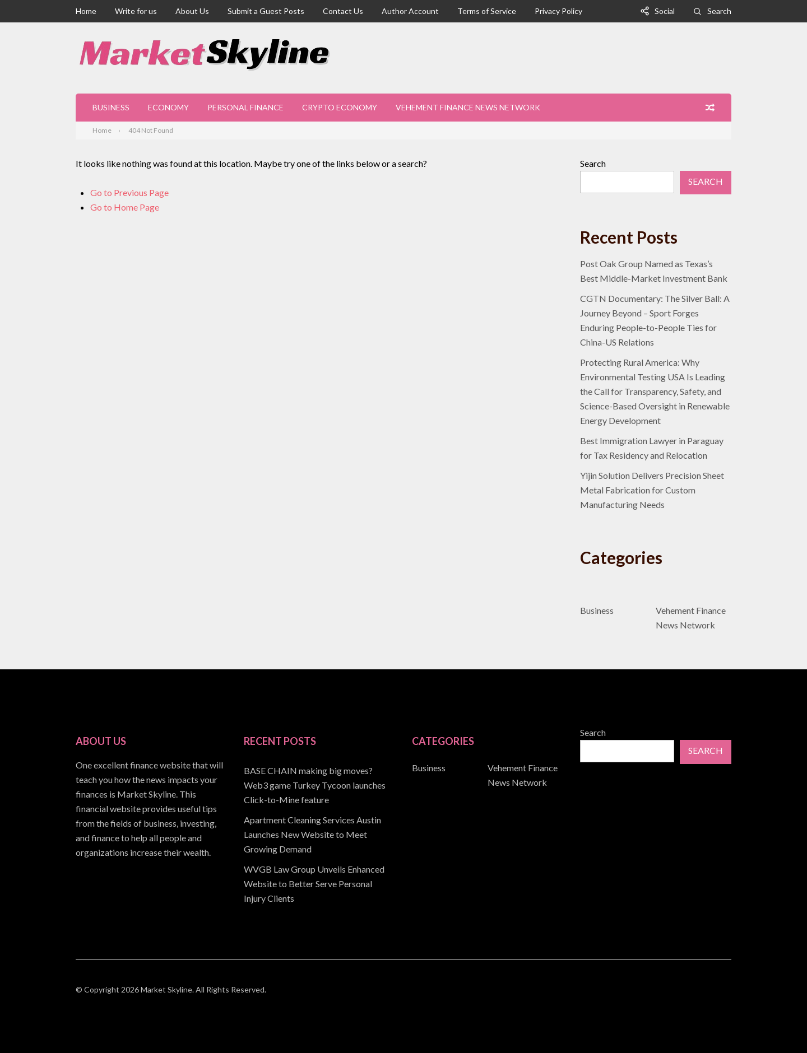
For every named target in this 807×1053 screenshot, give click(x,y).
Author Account (410, 11)
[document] (319, 834)
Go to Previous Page (129, 192)
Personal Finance (245, 107)
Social (665, 11)
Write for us (136, 11)
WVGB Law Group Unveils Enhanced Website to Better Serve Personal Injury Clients (314, 883)
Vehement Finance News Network (468, 107)
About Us (192, 11)
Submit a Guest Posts (266, 11)
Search (719, 11)
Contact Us (343, 11)
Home (86, 11)
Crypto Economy (339, 107)
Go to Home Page (124, 207)
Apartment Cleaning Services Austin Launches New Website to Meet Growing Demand (312, 834)
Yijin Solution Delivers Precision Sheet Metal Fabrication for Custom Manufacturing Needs (652, 490)
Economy (168, 107)
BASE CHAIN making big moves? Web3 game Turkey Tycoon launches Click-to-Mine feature (315, 785)
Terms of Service (486, 11)
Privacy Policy (558, 11)
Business (110, 107)
